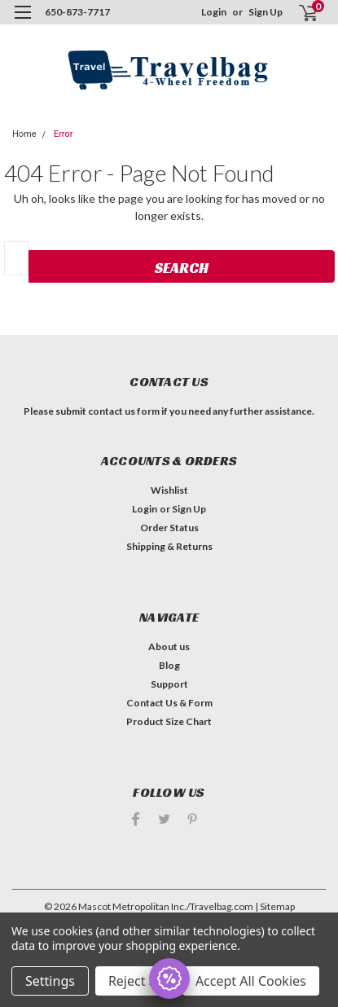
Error (63, 134)
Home (24, 134)
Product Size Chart (169, 721)
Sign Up (265, 12)
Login (213, 12)
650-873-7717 (77, 12)
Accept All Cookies (250, 981)
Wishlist (169, 490)
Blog (169, 665)
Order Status (169, 527)
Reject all (135, 981)
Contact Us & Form (169, 703)
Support (169, 684)
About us (169, 646)
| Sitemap (275, 906)
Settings (50, 981)
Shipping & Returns (169, 546)
